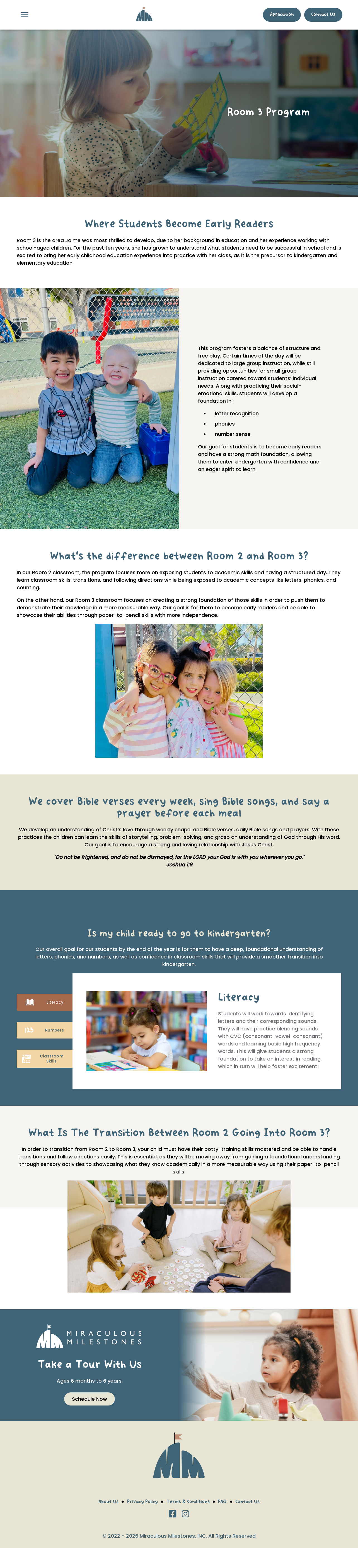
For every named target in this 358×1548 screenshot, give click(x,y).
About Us (108, 1502)
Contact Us (323, 15)
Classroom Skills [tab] (44, 1059)
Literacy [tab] (44, 1002)
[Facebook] (172, 1514)
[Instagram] (185, 1514)
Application (282, 15)
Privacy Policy (142, 1502)
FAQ (222, 1502)
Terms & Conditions (188, 1502)
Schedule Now (89, 1398)
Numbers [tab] (44, 1030)
